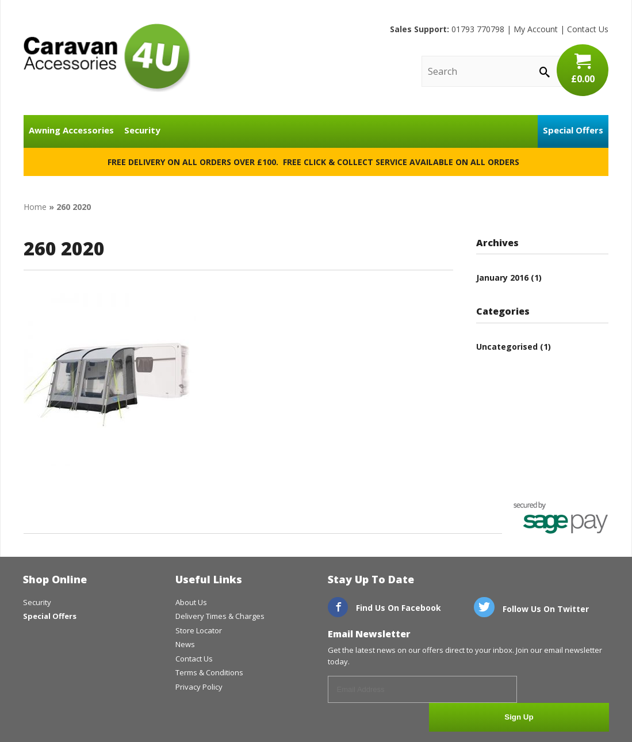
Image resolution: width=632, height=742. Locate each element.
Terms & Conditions (209, 672)
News (185, 644)
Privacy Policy (199, 687)
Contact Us (587, 29)
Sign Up (566, 690)
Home (35, 206)
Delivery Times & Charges (220, 616)
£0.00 (582, 69)
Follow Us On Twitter (531, 608)
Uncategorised (507, 346)
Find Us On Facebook (385, 607)
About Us (191, 602)
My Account (536, 29)
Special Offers (573, 130)
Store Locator (198, 630)
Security (142, 130)
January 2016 (502, 277)
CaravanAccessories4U (107, 57)
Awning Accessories (71, 130)
